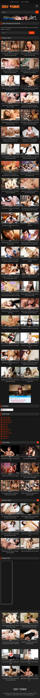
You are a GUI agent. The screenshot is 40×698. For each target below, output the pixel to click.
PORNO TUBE (5, 417)
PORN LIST (4, 428)
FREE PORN (5, 431)
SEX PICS (4, 438)
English (4, 410)
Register (27, 1)
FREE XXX (4, 426)
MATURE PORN (6, 422)
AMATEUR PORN (6, 433)
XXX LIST (4, 424)
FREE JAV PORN (6, 421)
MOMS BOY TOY (6, 429)
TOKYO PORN (5, 419)
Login (22, 1)
